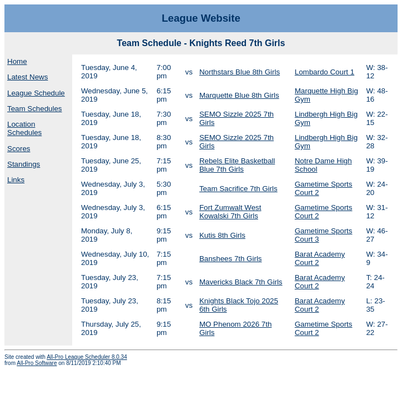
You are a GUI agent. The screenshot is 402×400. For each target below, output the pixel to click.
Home (17, 61)
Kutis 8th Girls (222, 235)
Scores (18, 148)
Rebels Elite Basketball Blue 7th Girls (237, 165)
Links (15, 180)
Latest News (27, 77)
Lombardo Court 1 (324, 72)
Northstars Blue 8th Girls (239, 72)
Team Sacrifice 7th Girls (238, 188)
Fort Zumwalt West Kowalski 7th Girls (230, 211)
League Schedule (36, 93)
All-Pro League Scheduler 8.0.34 (87, 357)
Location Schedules (24, 128)
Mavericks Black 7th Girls (241, 282)
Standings (23, 164)
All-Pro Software (37, 363)
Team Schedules (34, 108)
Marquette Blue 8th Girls (239, 95)
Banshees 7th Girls (230, 258)
